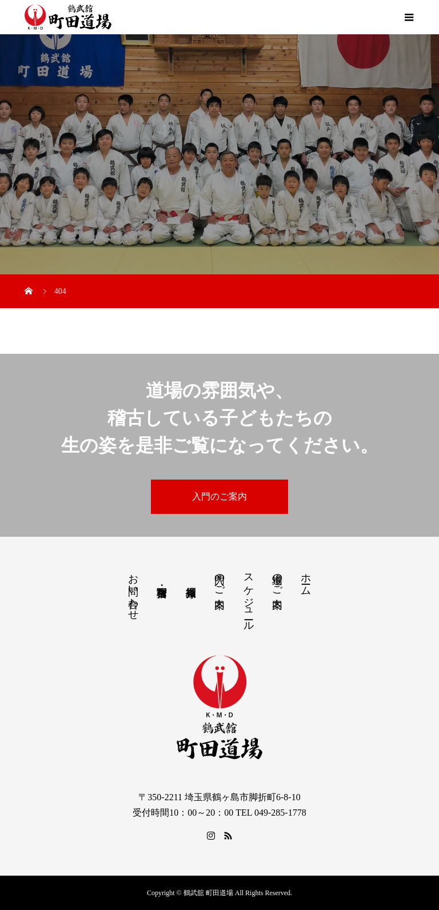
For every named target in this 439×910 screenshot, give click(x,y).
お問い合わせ (133, 591)
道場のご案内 (277, 579)
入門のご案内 (219, 496)
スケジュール (248, 596)
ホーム (306, 578)
